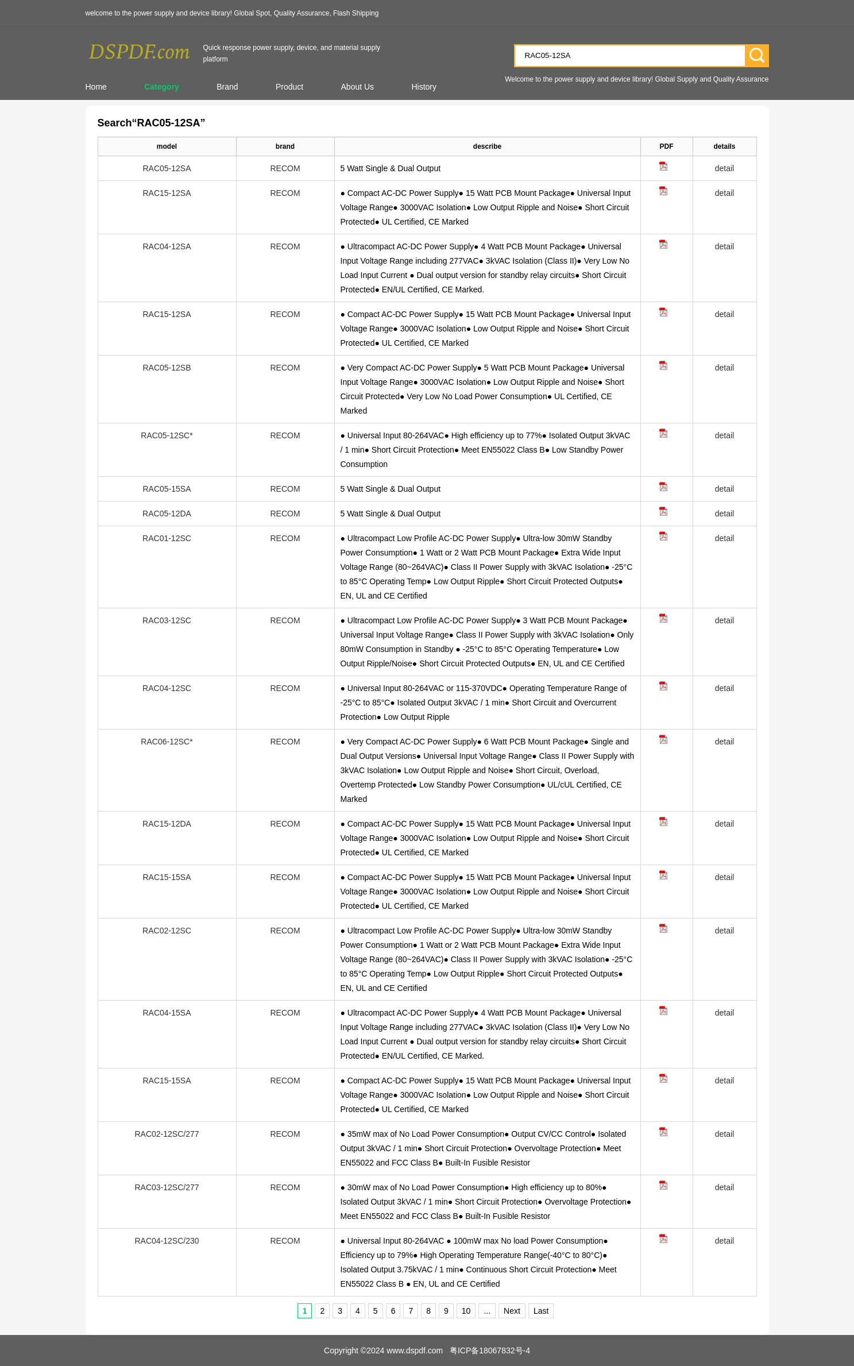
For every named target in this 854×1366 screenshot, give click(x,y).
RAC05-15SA (166, 488)
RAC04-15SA (166, 1012)
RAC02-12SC (166, 930)
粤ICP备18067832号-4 (490, 1350)
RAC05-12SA (166, 168)
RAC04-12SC (166, 688)
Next (512, 1310)
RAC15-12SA (166, 193)
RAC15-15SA (166, 877)
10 (466, 1310)
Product (289, 86)
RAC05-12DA (166, 513)
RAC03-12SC (166, 620)
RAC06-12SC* (166, 741)
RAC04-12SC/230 (166, 1240)
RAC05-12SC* (166, 435)
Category (161, 86)
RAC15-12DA (166, 823)
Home (96, 86)
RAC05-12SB (166, 367)
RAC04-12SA (166, 246)
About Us (357, 86)
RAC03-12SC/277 (166, 1187)
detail (724, 168)
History (423, 86)
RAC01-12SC (166, 538)
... (487, 1310)
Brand (227, 86)
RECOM (285, 168)
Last (541, 1310)
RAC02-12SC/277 (166, 1134)
